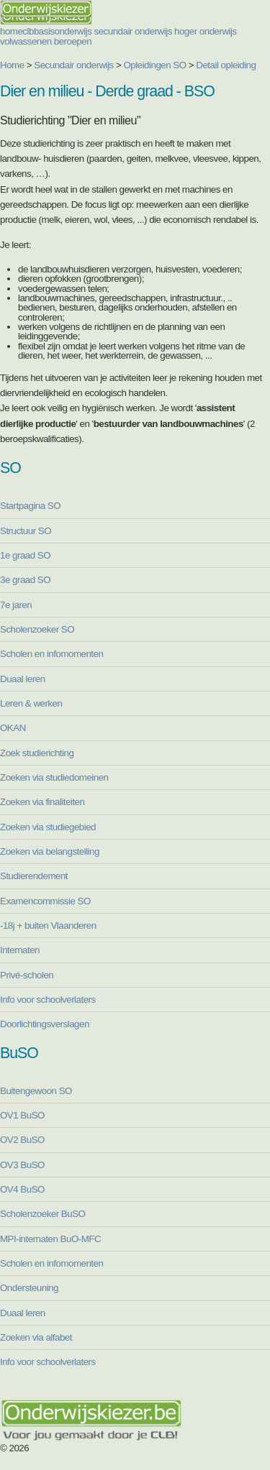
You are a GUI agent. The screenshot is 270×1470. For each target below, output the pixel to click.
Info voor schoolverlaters (48, 999)
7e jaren (16, 605)
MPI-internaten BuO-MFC (50, 1239)
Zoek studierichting (36, 753)
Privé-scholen (26, 975)
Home (12, 65)
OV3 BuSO (22, 1164)
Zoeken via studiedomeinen (54, 777)
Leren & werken (31, 703)
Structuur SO (25, 530)
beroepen (72, 41)
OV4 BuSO (22, 1189)
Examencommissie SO (45, 901)
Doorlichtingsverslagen (44, 1024)
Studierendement (34, 875)
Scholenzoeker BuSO (42, 1213)
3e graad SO (25, 579)
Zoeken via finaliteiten (42, 801)
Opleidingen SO (155, 65)
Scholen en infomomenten (51, 653)
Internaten (20, 950)
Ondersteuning (29, 1287)
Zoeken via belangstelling (49, 851)
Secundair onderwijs (74, 65)
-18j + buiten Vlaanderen (48, 925)
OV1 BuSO (22, 1115)
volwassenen (26, 41)
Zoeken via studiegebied (48, 827)
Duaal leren (22, 679)
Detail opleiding (226, 65)
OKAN (13, 727)
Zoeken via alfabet (36, 1337)
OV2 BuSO (22, 1139)
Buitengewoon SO (36, 1090)
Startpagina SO (30, 505)
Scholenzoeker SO (37, 629)
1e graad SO (25, 555)
